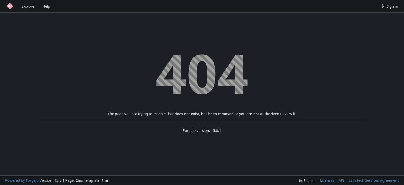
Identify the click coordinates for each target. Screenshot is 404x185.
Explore (28, 6)
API (341, 180)
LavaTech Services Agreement (374, 180)
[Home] (10, 6)
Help (46, 6)
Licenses (327, 180)
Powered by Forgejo (22, 180)
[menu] (307, 180)
